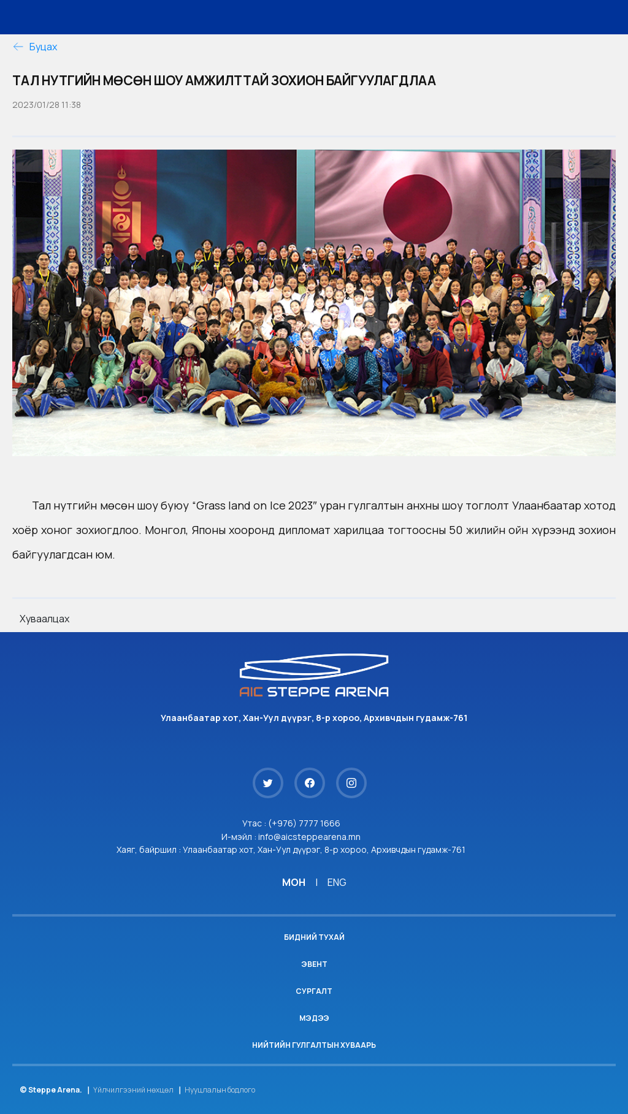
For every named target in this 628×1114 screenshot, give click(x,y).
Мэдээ (314, 1018)
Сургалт (314, 991)
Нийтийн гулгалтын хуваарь (314, 1045)
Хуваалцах (44, 618)
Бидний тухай (314, 937)
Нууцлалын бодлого (220, 1090)
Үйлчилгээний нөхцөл (133, 1090)
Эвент (314, 964)
